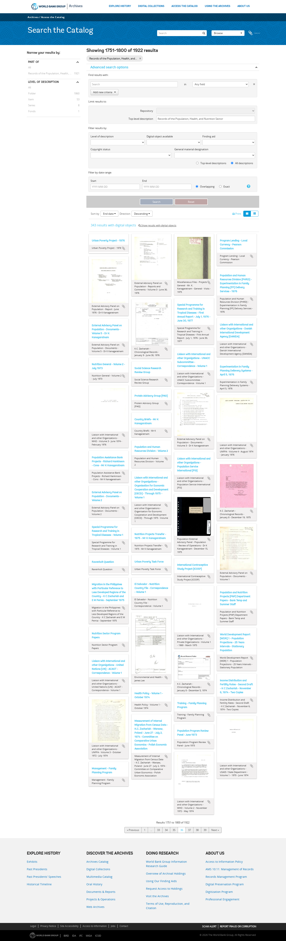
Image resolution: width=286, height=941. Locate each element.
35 (174, 830)
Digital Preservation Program (225, 884)
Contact (124, 926)
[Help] (247, 186)
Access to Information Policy (224, 861)
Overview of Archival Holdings (166, 873)
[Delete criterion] (251, 83)
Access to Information (95, 926)
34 (166, 830)
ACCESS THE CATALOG (184, 6)
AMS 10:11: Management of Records (230, 869)
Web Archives (95, 907)
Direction (125, 213)
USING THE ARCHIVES (217, 6)
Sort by (95, 213)
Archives (76, 6)
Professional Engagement (222, 899)
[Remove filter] (140, 58)
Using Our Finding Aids (161, 881)
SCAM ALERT (209, 926)
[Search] (182, 33)
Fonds (31, 111)
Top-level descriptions (211, 163)
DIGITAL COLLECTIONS (151, 6)
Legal (33, 926)
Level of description (43, 82)
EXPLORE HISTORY (120, 6)
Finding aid (208, 136)
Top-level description (141, 119)
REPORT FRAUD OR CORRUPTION (238, 926)
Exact (224, 186)
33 (158, 830)
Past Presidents (37, 869)
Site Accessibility (69, 926)
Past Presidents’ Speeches (44, 877)
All (29, 68)
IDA (74, 935)
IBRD (66, 935)
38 (197, 830)
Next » (215, 830)
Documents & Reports (100, 892)
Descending (142, 213)
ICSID (98, 935)
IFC (81, 935)
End (144, 181)
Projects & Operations (100, 899)
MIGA (89, 935)
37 (189, 830)
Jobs (113, 926)
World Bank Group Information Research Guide (166, 864)
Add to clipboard (124, 248)
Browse (228, 33)
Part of (33, 62)
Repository (146, 111)
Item (30, 99)
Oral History (94, 884)
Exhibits (32, 861)
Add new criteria (104, 92)
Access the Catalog (53, 17)
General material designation (191, 149)
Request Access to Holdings (164, 888)
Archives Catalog (97, 861)
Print (236, 213)
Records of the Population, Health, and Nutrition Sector (53, 73)
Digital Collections (98, 869)
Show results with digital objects (157, 225)
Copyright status (100, 149)
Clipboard (254, 33)
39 (205, 830)
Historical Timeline (39, 884)
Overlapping (205, 186)
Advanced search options (109, 67)
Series (31, 105)
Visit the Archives (157, 896)
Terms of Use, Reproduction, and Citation (167, 906)
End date (109, 213)
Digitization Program (219, 892)
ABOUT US (243, 6)
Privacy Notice (48, 926)
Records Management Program (226, 877)
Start (93, 181)
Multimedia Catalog (99, 877)
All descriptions (242, 163)
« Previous (133, 830)
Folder (31, 93)
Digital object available (160, 136)
